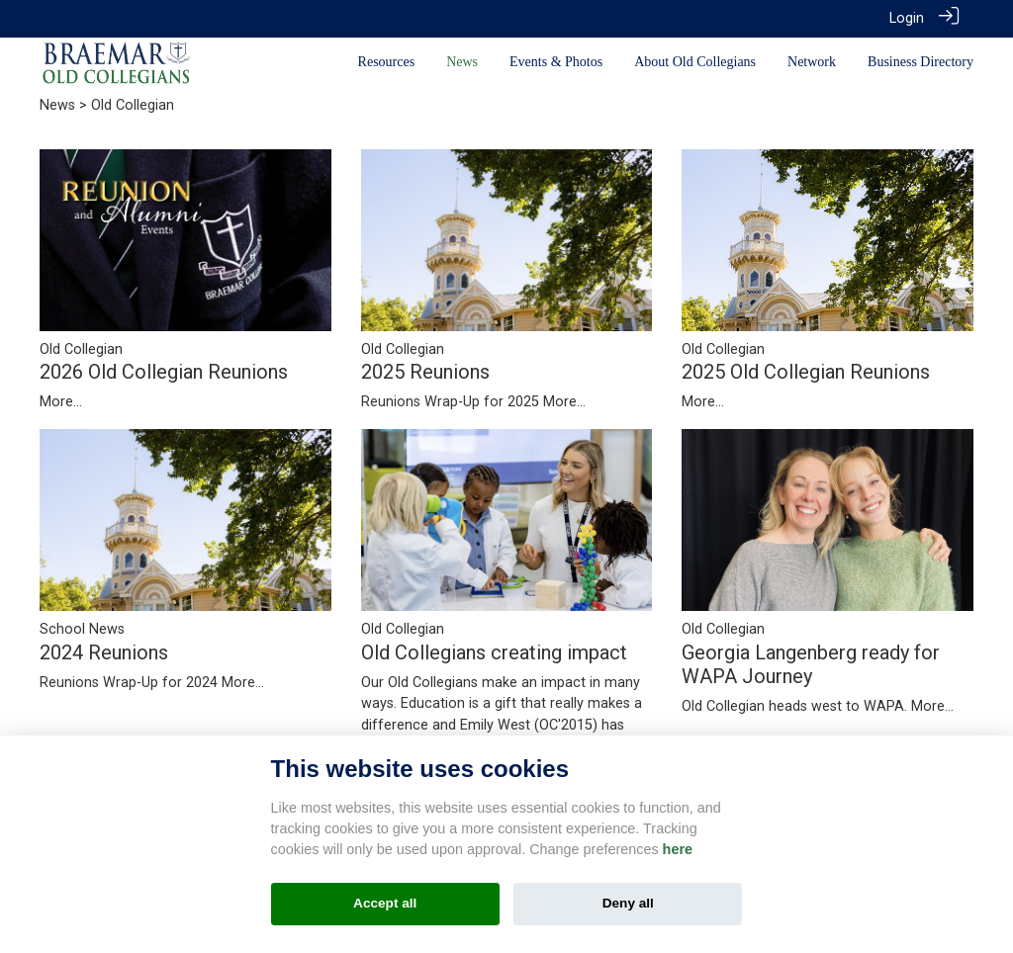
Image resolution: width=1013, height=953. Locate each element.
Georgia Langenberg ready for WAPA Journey (811, 662)
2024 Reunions (104, 650)
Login (906, 18)
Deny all (628, 903)
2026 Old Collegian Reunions (164, 371)
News (57, 104)
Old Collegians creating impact (494, 650)
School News (82, 628)
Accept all (384, 903)
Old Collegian (81, 347)
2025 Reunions (425, 371)
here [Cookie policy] (677, 849)
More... (61, 400)
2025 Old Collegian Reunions (806, 371)
